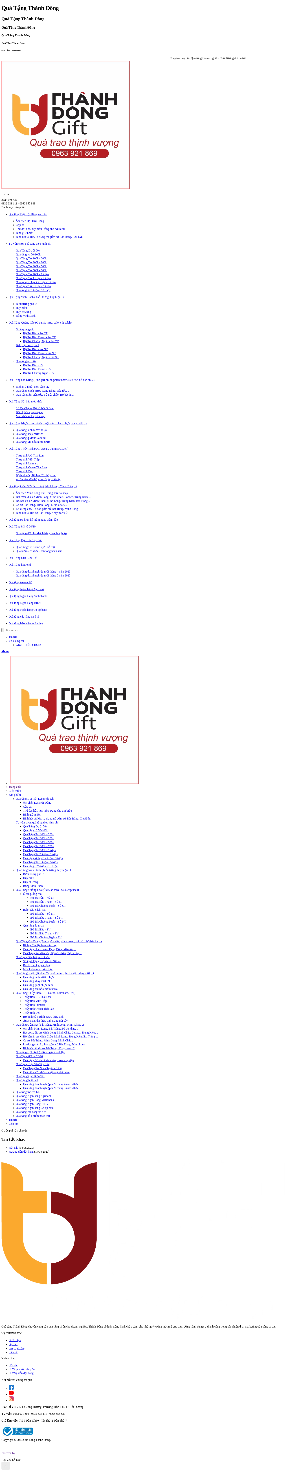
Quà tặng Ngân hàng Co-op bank (35, 1107)
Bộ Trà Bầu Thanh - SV (37, 369)
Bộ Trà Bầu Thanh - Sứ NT (39, 353)
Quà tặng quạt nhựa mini (31, 437)
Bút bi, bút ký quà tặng (29, 412)
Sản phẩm (15, 794)
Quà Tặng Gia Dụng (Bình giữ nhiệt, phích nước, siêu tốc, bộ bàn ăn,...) (59, 941)
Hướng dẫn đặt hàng (21, 1151)
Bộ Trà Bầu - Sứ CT (35, 333)
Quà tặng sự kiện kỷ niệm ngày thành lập (40, 1052)
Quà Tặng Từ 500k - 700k (31, 270)
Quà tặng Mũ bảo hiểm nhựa (33, 441)
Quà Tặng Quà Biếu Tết (30, 1076)
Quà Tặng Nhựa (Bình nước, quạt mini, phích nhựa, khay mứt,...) (55, 973)
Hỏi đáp (13, 1147)
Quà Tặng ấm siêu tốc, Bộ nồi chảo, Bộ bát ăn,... (45, 394)
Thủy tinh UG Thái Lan (30, 455)
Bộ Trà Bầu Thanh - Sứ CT (39, 337)
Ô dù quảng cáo (25, 329)
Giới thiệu (15, 790)
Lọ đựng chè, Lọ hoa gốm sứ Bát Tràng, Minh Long (47, 508)
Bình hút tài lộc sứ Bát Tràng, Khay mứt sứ (41, 512)
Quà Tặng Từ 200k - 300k (31, 262)
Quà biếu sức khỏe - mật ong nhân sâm (39, 551)
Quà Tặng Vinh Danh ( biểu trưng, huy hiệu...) (43, 870)
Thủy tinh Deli (24, 471)
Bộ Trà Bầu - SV (33, 365)
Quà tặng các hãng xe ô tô (31, 1111)
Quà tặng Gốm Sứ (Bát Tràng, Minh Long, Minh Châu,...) (50, 1024)
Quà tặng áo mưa (26, 361)
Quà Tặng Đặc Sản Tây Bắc (32, 1064)
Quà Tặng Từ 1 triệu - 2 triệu (33, 278)
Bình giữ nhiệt (24, 232)
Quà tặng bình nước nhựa (31, 429)
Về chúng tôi (17, 640)
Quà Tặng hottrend (27, 1080)
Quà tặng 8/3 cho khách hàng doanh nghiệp (41, 533)
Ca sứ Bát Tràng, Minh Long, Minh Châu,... (41, 504)
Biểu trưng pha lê (26, 303)
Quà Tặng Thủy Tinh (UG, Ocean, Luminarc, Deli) (45, 992)
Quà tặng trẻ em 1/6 (27, 1092)
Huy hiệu (21, 307)
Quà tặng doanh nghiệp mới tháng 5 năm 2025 (43, 575)
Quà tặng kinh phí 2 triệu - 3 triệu (36, 282)
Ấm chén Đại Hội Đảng (30, 220)
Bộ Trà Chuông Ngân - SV (38, 373)
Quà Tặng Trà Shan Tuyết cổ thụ (35, 547)
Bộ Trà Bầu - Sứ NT (35, 349)
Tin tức (13, 636)
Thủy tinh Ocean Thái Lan (31, 467)
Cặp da (20, 224)
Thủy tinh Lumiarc (27, 463)
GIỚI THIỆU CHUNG (29, 644)
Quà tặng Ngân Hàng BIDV (32, 1103)
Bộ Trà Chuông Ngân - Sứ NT (41, 357)
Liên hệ (13, 1123)
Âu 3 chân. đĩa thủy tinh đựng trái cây (38, 479)
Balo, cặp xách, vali (27, 345)
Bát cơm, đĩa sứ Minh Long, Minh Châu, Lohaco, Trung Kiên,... (53, 496)
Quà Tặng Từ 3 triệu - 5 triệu (33, 286)
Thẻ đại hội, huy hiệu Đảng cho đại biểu (40, 228)
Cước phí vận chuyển (22, 1369)
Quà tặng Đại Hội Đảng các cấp (35, 798)
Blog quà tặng (17, 1348)
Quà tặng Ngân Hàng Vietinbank (35, 1099)
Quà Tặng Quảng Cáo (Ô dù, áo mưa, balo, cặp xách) (47, 889)
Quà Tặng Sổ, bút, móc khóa (33, 957)
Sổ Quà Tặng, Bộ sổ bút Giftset (35, 408)
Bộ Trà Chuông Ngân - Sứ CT (41, 341)
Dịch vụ (13, 1344)
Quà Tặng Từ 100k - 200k (31, 258)
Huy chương (23, 311)
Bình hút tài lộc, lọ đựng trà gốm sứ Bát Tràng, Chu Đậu (49, 236)
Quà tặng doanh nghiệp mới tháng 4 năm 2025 (43, 571)
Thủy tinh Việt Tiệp (27, 459)
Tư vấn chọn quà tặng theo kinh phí (37, 822)
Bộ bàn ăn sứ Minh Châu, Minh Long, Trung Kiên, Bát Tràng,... (53, 500)
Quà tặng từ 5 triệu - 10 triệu (33, 290)
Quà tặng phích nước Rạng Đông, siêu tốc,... (42, 390)
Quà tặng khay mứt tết (29, 433)
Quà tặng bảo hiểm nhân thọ (33, 1115)
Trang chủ (15, 786)
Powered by (8, 1453)
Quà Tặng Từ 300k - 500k (31, 266)
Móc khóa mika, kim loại (30, 416)
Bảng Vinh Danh (26, 315)
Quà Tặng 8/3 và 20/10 (29, 1056)
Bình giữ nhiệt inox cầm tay (32, 386)
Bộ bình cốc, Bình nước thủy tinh (36, 475)
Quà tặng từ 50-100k (28, 254)
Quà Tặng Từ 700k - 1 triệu (32, 274)
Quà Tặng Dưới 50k (28, 250)
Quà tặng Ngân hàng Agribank (33, 1095)
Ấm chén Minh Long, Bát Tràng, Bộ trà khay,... (43, 493)
